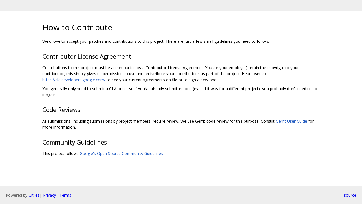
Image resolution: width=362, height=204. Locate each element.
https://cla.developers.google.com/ (73, 79)
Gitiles (34, 195)
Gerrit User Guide (291, 121)
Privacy (49, 195)
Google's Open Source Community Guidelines (121, 153)
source (350, 195)
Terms (65, 195)
